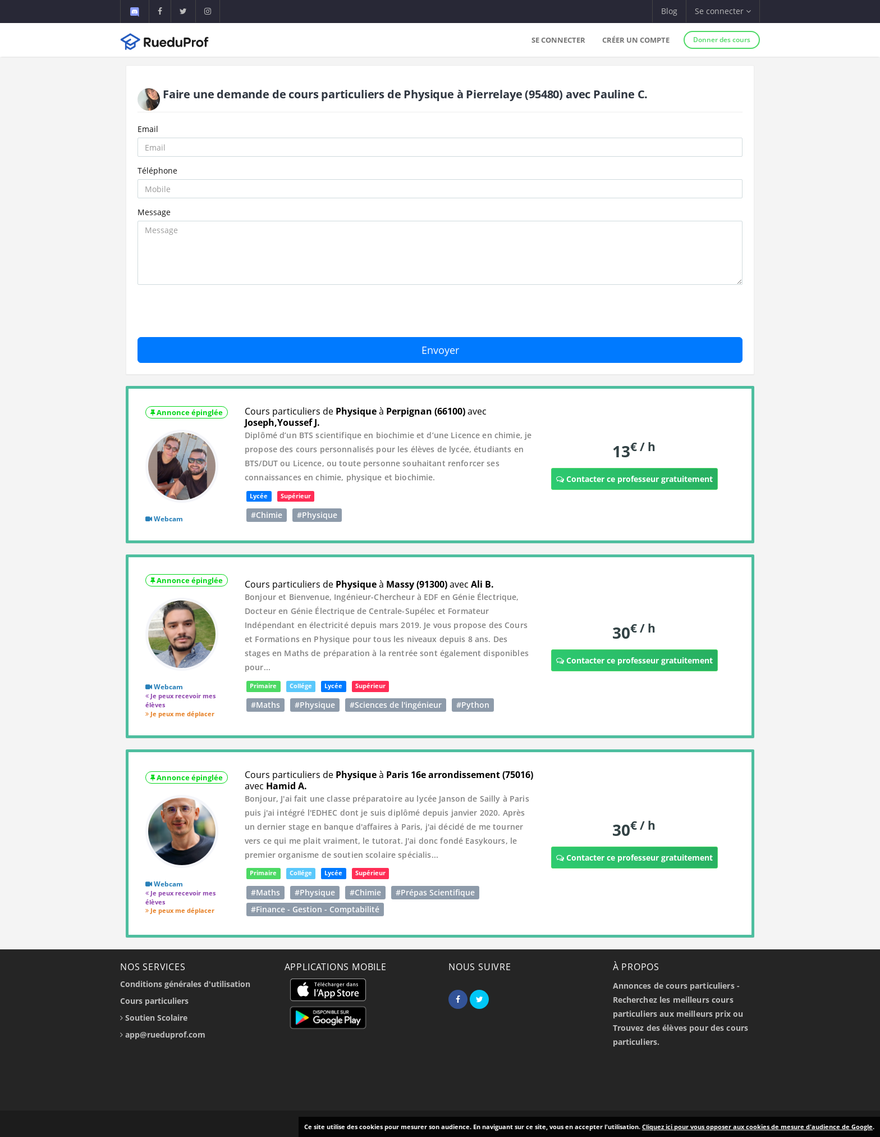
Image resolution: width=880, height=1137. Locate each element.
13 (634, 451)
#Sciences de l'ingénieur (396, 704)
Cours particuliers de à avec (366, 417)
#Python (472, 704)
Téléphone (157, 170)
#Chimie (266, 515)
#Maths (265, 704)
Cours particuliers (154, 1000)
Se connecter (558, 40)
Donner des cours (721, 39)
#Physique (317, 515)
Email (148, 129)
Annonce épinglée (186, 412)
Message (154, 212)
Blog (669, 11)
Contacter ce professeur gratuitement (634, 479)
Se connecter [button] (723, 11)
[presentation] (223, 315)
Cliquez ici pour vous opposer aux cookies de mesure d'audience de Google (757, 1126)
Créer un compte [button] (636, 40)
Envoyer (440, 350)
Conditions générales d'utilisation (185, 984)
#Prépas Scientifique (435, 892)
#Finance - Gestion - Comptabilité (315, 909)
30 (634, 632)
